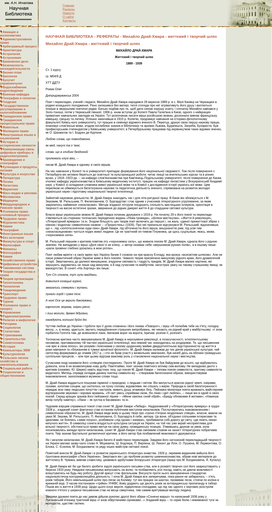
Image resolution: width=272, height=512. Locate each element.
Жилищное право (16, 131)
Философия (12, 245)
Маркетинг (10, 189)
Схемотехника (13, 342)
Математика (11, 196)
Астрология (11, 54)
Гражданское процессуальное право (17, 122)
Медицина (10, 200)
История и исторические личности (18, 143)
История (9, 346)
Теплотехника (13, 282)
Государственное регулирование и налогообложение (14, 109)
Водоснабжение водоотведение (13, 89)
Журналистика (13, 222)
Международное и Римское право (15, 206)
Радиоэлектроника (17, 316)
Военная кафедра (16, 94)
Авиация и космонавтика (10, 33)
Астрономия (12, 57)
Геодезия (9, 102)
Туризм (8, 301)
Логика (8, 181)
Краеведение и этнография (12, 161)
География (11, 230)
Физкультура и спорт (18, 241)
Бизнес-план (12, 72)
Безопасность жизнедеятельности (15, 67)
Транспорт (10, 294)
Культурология (14, 354)
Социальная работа (17, 368)
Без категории (13, 237)
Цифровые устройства (20, 264)
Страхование (12, 335)
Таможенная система (18, 268)
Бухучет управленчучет (11, 81)
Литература (11, 178)
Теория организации (18, 278)
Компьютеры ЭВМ (16, 350)
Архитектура (12, 50)
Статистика (11, 331)
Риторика (10, 323)
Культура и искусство (19, 174)
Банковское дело (15, 61)
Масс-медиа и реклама (20, 193)
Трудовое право (15, 218)
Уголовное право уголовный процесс (15, 213)
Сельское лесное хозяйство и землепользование (14, 361)
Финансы (10, 249)
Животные (10, 127)
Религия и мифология (19, 320)
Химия (7, 226)
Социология (12, 327)
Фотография (12, 252)
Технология (11, 286)
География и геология (19, 98)
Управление (12, 312)
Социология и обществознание (12, 374)
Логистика (10, 185)
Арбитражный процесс (20, 46)
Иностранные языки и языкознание (18, 136)
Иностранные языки (18, 233)
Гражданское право (17, 116)
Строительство (14, 339)
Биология (10, 76)
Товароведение (14, 290)
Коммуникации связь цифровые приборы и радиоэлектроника (17, 153)
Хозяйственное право (19, 260)
